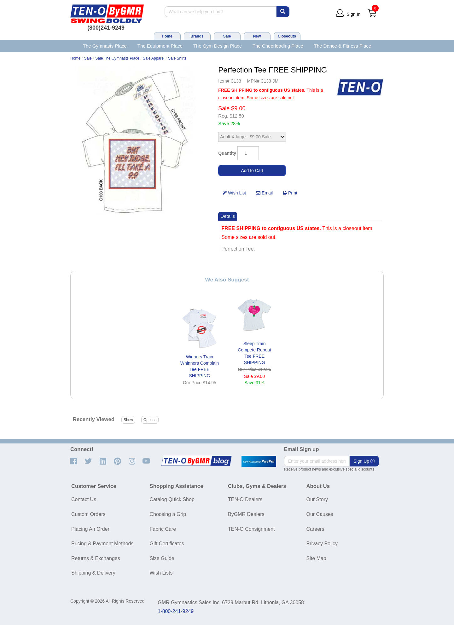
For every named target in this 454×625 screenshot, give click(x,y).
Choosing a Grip (168, 514)
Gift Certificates (167, 543)
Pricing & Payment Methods (102, 543)
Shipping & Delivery (93, 573)
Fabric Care (163, 529)
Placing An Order (90, 529)
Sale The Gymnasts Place (117, 58)
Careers (315, 529)
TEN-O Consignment (251, 529)
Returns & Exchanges (95, 558)
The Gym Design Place (217, 46)
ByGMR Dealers (246, 514)
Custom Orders (88, 514)
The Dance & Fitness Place (342, 46)
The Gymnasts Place (105, 46)
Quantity (227, 153)
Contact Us (83, 499)
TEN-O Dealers (245, 499)
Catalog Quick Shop (172, 499)
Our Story (317, 499)
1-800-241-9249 (176, 611)
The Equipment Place (160, 46)
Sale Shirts (177, 58)
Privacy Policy (322, 543)
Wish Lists (161, 573)
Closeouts (287, 36)
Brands (196, 36)
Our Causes (319, 514)
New (257, 36)
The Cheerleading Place (278, 46)
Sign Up (364, 461)
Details (227, 216)
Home (167, 36)
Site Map (316, 558)
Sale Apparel (154, 58)
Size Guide (162, 558)
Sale (227, 36)
